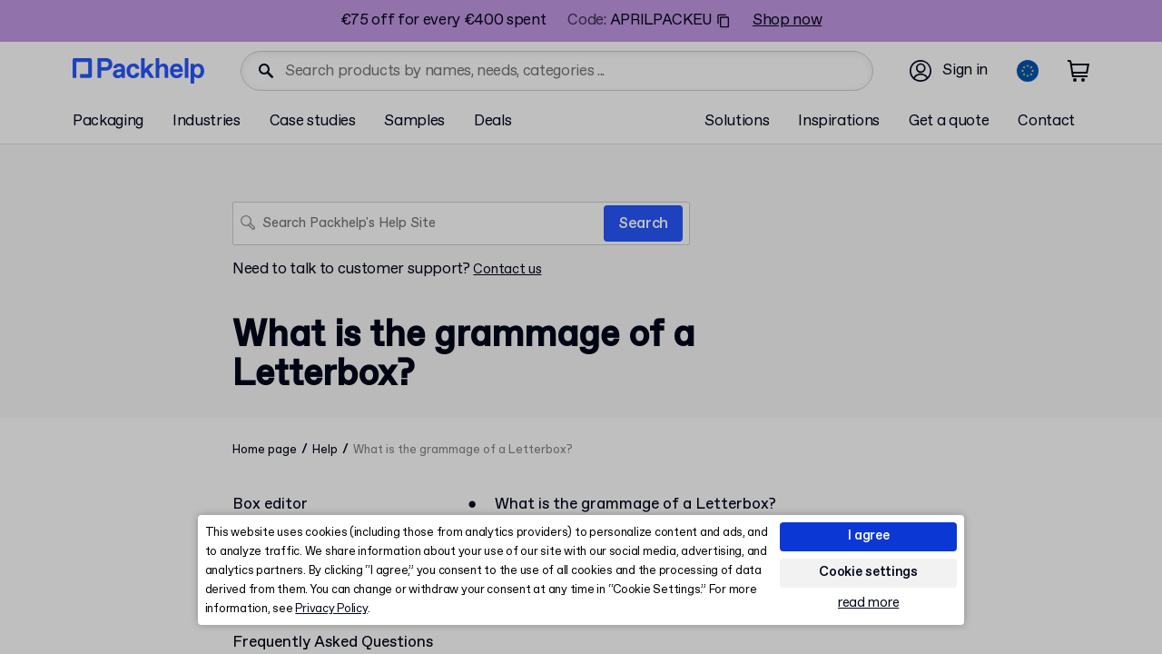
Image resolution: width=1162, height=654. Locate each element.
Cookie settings (868, 572)
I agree (869, 536)
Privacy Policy (331, 609)
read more (868, 603)
